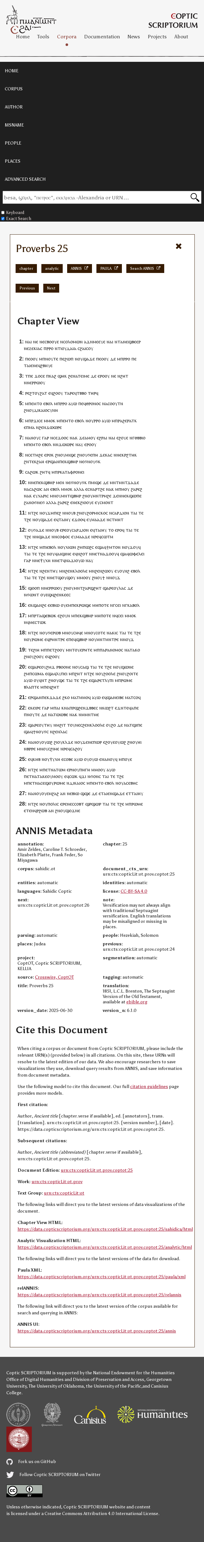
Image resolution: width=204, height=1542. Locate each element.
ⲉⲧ (60, 560)
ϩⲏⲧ (124, 376)
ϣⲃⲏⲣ (72, 461)
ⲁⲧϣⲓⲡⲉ (134, 725)
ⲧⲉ (141, 512)
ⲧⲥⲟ (134, 697)
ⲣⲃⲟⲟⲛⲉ (63, 667)
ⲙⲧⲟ (37, 403)
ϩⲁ (26, 502)
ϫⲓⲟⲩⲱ (77, 560)
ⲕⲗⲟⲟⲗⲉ (80, 570)
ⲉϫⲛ (119, 707)
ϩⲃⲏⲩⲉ (46, 365)
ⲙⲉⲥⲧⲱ (36, 622)
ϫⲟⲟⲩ (110, 553)
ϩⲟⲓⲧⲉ (132, 673)
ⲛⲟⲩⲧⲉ (51, 358)
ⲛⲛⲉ (118, 454)
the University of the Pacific (113, 1386)
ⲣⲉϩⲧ (30, 393)
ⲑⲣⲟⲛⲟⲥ (93, 403)
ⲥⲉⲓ (118, 605)
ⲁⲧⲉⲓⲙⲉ (82, 376)
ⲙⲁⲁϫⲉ (98, 519)
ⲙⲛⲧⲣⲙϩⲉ (102, 495)
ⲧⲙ (35, 454)
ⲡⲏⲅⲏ (84, 769)
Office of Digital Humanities (35, 1379)
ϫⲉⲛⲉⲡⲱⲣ (92, 742)
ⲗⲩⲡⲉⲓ (61, 673)
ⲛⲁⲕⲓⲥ (112, 632)
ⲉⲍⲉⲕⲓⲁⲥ (34, 348)
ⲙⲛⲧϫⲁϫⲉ (129, 482)
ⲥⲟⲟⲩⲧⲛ (115, 403)
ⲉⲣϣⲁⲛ (52, 461)
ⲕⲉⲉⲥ (66, 594)
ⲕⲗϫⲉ (67, 742)
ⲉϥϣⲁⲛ (109, 697)
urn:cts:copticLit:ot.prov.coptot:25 (97, 1170)
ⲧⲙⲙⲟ (82, 697)
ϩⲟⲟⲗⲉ (109, 673)
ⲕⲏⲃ (36, 759)
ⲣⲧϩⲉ (100, 489)
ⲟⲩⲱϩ (47, 742)
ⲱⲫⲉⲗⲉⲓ (136, 553)
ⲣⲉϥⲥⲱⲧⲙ (103, 536)
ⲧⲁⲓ (133, 512)
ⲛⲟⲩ (75, 769)
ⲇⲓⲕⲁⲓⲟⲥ (77, 783)
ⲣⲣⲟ (49, 348)
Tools (43, 37)
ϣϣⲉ (85, 793)
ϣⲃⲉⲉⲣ (134, 341)
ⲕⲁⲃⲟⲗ (133, 605)
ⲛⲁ (109, 341)
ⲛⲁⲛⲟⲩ (32, 437)
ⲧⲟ (111, 530)
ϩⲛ (26, 410)
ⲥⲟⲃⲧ (79, 803)
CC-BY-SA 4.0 (134, 891)
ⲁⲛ (46, 489)
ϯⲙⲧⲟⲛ (113, 547)
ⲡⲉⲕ (63, 461)
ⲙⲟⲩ (125, 489)
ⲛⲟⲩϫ (114, 577)
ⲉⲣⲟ (101, 376)
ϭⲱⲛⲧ (33, 594)
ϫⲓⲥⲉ (38, 420)
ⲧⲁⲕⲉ (42, 776)
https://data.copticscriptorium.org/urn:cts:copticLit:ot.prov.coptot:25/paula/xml (102, 1277)
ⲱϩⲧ (109, 707)
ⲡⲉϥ (82, 403)
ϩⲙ (80, 547)
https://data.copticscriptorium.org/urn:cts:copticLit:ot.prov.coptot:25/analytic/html (105, 1247)
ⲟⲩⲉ (128, 759)
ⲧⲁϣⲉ (42, 615)
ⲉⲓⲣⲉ (37, 707)
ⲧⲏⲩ (54, 570)
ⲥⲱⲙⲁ (38, 673)
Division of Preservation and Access (108, 1379)
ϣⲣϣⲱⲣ (93, 803)
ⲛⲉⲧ (96, 553)
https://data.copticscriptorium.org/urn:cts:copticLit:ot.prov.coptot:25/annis (97, 1331)
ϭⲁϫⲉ (38, 530)
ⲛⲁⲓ (28, 341)
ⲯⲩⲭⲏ (45, 560)
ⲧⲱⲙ (61, 769)
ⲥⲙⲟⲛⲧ (106, 502)
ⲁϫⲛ (88, 341)
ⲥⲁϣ (84, 667)
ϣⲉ (62, 680)
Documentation (102, 37)
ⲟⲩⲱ (93, 759)
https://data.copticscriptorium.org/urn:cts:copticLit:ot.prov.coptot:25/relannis (99, 1295)
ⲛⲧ (117, 341)
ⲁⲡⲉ (135, 707)
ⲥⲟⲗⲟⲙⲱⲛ (73, 341)
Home (23, 37)
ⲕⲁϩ (52, 376)
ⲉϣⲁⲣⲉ (34, 667)
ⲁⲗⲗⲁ (79, 489)
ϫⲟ (37, 376)
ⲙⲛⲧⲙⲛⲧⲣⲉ (107, 639)
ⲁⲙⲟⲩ (90, 437)
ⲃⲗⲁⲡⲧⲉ (31, 687)
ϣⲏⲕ (62, 376)
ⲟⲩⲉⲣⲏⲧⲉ (83, 649)
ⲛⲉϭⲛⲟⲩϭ (88, 461)
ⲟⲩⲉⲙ (66, 605)
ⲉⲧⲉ (27, 810)
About (181, 37)
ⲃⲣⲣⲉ (31, 748)
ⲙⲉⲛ (60, 482)
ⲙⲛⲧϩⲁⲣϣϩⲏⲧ (88, 588)
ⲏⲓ (139, 742)
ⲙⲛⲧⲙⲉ (92, 714)
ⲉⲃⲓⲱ (55, 605)
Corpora (66, 37)
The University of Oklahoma (56, 1386)
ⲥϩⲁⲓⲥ (83, 348)
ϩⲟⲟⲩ (58, 393)
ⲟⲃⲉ (69, 759)
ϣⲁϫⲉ (89, 358)
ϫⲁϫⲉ (55, 697)
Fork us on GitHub (31, 1461)
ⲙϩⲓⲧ (61, 725)
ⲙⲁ (32, 427)
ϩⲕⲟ (66, 697)
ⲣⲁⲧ (130, 420)
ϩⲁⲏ (40, 461)
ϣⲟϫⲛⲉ (72, 810)
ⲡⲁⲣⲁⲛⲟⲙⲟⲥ (111, 649)
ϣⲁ (100, 547)
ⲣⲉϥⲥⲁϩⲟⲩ (72, 748)
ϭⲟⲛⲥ (95, 776)
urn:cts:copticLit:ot (64, 1193)
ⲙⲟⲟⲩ (57, 776)
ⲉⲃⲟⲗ (48, 403)
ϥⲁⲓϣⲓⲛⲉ (63, 553)
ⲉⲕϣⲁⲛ (35, 605)
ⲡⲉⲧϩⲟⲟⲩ (56, 649)
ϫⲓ (83, 776)
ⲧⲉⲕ (33, 461)
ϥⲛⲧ (43, 680)
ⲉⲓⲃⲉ (120, 697)
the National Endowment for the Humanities (130, 1373)
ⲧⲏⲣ (92, 393)
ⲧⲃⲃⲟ (82, 393)
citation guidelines (149, 1086)
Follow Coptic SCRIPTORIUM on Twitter (53, 1474)
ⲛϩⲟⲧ (82, 553)
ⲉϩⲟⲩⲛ (64, 615)
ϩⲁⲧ (43, 393)
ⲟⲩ (90, 348)
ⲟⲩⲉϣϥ (47, 594)
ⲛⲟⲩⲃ (70, 512)
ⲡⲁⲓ (56, 707)
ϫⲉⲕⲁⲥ (105, 454)
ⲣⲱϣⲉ (85, 605)
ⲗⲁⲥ (122, 588)
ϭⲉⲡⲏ (92, 454)
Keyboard (12, 212)
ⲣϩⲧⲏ (129, 454)
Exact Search (16, 218)
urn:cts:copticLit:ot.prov (57, 1181)
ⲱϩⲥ (90, 547)
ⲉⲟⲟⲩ (33, 358)
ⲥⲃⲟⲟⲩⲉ (52, 341)
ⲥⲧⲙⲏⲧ (116, 519)
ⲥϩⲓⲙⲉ (53, 748)
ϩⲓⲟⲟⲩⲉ (87, 502)
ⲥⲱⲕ (73, 776)
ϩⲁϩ (55, 793)
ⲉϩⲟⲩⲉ (122, 437)
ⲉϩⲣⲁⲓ (102, 437)
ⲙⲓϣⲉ (70, 454)
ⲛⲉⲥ (70, 803)
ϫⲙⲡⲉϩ (54, 512)
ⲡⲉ (62, 358)
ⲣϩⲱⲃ (42, 810)
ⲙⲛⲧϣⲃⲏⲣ (71, 495)
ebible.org (136, 1002)
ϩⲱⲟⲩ (107, 570)
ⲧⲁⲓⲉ (28, 365)
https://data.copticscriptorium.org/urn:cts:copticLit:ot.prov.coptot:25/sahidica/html (105, 1229)
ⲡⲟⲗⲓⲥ (53, 803)
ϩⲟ (113, 725)
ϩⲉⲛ (71, 376)
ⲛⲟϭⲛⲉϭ (37, 502)
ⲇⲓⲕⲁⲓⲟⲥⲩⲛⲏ (46, 410)
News (134, 37)
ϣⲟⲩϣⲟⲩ (66, 577)
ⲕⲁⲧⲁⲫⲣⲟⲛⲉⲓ (72, 472)
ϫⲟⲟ (62, 437)
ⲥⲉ (42, 376)
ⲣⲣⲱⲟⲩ (38, 382)
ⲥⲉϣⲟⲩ (47, 783)
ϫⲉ (82, 437)
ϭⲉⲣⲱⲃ (54, 632)
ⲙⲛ (113, 482)
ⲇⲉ (113, 358)
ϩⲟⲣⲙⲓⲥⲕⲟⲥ (97, 512)
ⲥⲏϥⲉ (78, 632)
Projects (157, 37)
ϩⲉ (41, 454)
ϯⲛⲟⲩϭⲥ (41, 731)
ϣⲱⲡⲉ (135, 495)
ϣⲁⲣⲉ (108, 588)
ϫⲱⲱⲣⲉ (54, 427)
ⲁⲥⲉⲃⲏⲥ (130, 783)
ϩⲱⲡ (69, 358)
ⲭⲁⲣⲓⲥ (43, 495)
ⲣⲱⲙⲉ (37, 639)
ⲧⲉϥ (127, 707)
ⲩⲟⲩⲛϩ (123, 570)
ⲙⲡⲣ (29, 420)
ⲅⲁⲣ (45, 437)
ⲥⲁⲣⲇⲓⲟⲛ (120, 512)
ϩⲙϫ (50, 667)
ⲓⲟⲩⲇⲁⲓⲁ (68, 348)
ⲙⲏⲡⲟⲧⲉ (100, 605)
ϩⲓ (55, 742)
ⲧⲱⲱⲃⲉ (60, 714)
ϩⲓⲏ (36, 649)
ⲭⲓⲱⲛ (71, 547)
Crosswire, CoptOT (54, 977)
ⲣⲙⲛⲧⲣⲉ (57, 639)
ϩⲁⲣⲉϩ (136, 489)
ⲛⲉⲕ (76, 502)
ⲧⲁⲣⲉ (69, 393)
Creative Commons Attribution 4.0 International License (101, 1513)
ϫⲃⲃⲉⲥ (92, 707)
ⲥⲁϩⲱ (30, 472)
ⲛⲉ (35, 341)
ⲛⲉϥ (36, 365)
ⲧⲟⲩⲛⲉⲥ (74, 725)
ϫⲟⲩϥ (135, 547)
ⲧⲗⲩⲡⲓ (108, 680)
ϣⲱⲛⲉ (127, 667)
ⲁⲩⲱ (72, 403)
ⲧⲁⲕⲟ (135, 649)
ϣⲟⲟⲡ (34, 588)
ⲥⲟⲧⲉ (100, 632)
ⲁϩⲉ (123, 420)
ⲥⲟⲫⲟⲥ (63, 536)
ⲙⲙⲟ (48, 420)
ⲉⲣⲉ (63, 530)
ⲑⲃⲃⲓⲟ (140, 437)
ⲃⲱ (51, 615)
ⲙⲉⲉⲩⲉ (99, 341)
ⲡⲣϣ (73, 707)
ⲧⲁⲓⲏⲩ (65, 519)
